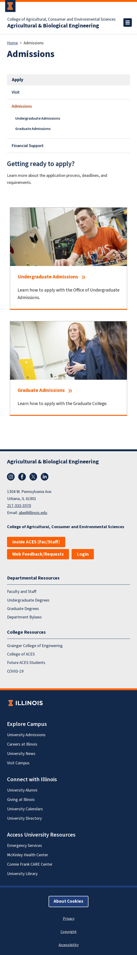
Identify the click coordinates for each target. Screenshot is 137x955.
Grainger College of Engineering (35, 645)
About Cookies (68, 901)
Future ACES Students (26, 663)
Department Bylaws (24, 617)
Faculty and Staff (21, 592)
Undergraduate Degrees (28, 600)
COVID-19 (15, 671)
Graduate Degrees (23, 609)
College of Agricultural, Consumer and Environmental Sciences (61, 19)
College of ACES (21, 654)
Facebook (22, 477)
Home (12, 43)
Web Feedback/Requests (38, 554)
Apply (17, 79)
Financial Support (28, 146)
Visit (16, 92)
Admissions (22, 106)
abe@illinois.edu (33, 513)
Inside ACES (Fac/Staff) (36, 542)
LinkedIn (44, 477)
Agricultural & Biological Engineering (53, 25)
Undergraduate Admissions (37, 118)
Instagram (11, 477)
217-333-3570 (19, 506)
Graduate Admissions (32, 128)
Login (83, 554)
